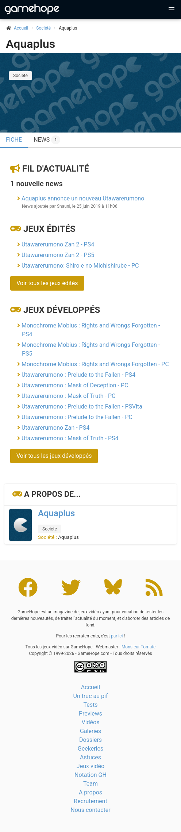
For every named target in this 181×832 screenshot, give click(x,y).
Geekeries (90, 748)
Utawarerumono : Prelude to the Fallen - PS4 (78, 374)
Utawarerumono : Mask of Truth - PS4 (70, 438)
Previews (90, 713)
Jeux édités (49, 229)
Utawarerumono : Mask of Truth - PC (68, 395)
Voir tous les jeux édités (47, 283)
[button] (171, 9)
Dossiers (90, 739)
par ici (117, 636)
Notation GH (90, 774)
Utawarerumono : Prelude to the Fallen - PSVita (82, 406)
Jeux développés (61, 310)
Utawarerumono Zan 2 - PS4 (58, 244)
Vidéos (91, 722)
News (47, 139)
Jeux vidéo (90, 766)
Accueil (90, 687)
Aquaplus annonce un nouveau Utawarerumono (83, 198)
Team (90, 783)
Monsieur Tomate (139, 646)
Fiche (14, 139)
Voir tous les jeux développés (54, 455)
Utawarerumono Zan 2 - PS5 (58, 255)
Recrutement (90, 801)
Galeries (90, 731)
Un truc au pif (90, 696)
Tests (90, 704)
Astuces (90, 757)
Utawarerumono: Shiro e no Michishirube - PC (80, 265)
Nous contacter (90, 809)
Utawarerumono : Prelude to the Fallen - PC (77, 417)
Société (43, 28)
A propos (90, 792)
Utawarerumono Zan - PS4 (55, 427)
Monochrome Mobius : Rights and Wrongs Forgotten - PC (95, 364)
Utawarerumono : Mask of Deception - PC (75, 385)
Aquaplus (30, 44)
